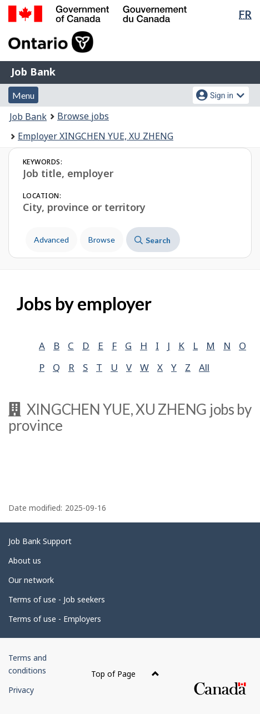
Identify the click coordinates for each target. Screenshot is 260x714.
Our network (31, 580)
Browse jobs (83, 116)
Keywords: (42, 162)
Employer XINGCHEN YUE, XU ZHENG (95, 136)
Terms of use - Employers (54, 619)
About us (24, 560)
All (204, 367)
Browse (101, 239)
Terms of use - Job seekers (56, 599)
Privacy (21, 690)
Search (152, 240)
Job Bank (33, 71)
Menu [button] (23, 95)
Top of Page (125, 673)
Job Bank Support (40, 541)
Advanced (51, 239)
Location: (42, 195)
